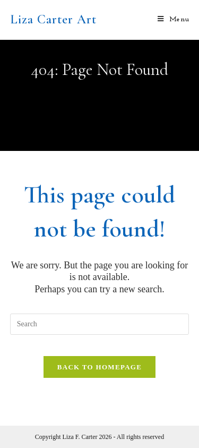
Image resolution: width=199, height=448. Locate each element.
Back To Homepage (99, 367)
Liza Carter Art (53, 19)
